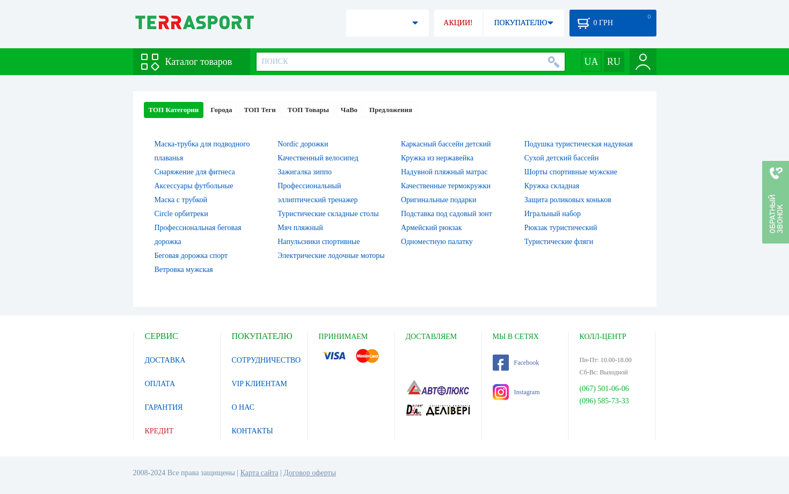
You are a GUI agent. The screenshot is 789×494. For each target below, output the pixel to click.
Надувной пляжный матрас (444, 172)
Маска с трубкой (181, 200)
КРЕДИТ (159, 431)
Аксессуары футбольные (194, 186)
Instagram (516, 392)
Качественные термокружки (446, 186)
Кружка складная (551, 186)
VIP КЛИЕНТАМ (260, 384)
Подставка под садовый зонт (446, 214)
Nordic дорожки (302, 144)
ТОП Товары (308, 110)
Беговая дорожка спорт (191, 256)
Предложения (390, 110)
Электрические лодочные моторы (331, 256)
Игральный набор (552, 214)
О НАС (243, 407)
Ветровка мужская (184, 270)
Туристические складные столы (327, 214)
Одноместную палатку (437, 242)
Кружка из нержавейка (437, 158)
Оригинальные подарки (438, 200)
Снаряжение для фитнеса (195, 172)
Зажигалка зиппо (304, 172)
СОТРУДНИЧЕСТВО (266, 360)
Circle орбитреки (181, 214)
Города (221, 110)
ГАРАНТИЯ (164, 407)
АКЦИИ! (457, 23)
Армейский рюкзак (431, 228)
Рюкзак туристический (560, 228)
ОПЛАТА (160, 384)
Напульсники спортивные (318, 242)
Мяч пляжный (300, 228)
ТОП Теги (259, 110)
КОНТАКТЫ (252, 431)
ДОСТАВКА (165, 360)
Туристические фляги (558, 242)
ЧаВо (349, 110)
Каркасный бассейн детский (446, 144)
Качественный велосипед (317, 158)
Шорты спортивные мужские (570, 172)
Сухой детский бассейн (561, 158)
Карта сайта (259, 473)
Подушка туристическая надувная (578, 144)
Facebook (516, 363)
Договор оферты (309, 473)
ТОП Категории (174, 110)
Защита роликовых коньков (567, 200)
